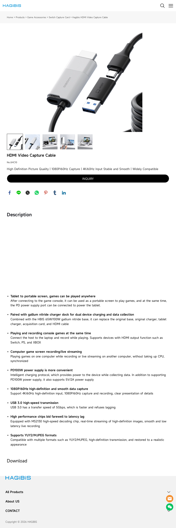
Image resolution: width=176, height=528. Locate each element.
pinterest (45, 192)
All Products (14, 492)
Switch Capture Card (59, 17)
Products (20, 17)
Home (10, 17)
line (18, 192)
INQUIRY (88, 179)
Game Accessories (36, 17)
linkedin (64, 192)
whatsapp (36, 192)
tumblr (55, 192)
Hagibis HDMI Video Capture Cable (90, 17)
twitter (27, 192)
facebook (9, 192)
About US (12, 501)
